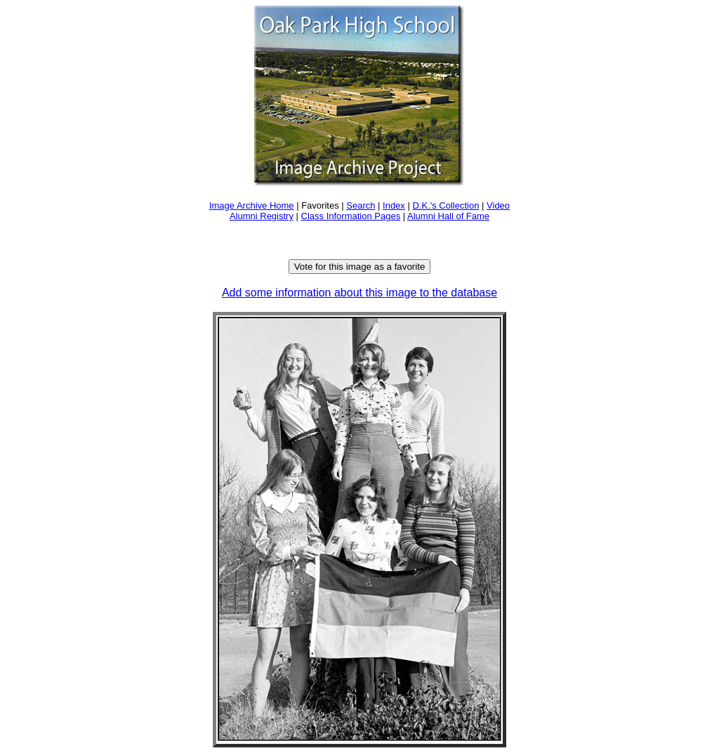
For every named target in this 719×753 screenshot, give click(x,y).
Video (498, 205)
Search (360, 205)
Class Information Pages (351, 216)
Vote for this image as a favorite (360, 266)
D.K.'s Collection (445, 205)
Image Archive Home (251, 205)
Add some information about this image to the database (359, 293)
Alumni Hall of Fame (448, 216)
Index (394, 205)
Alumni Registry (261, 216)
